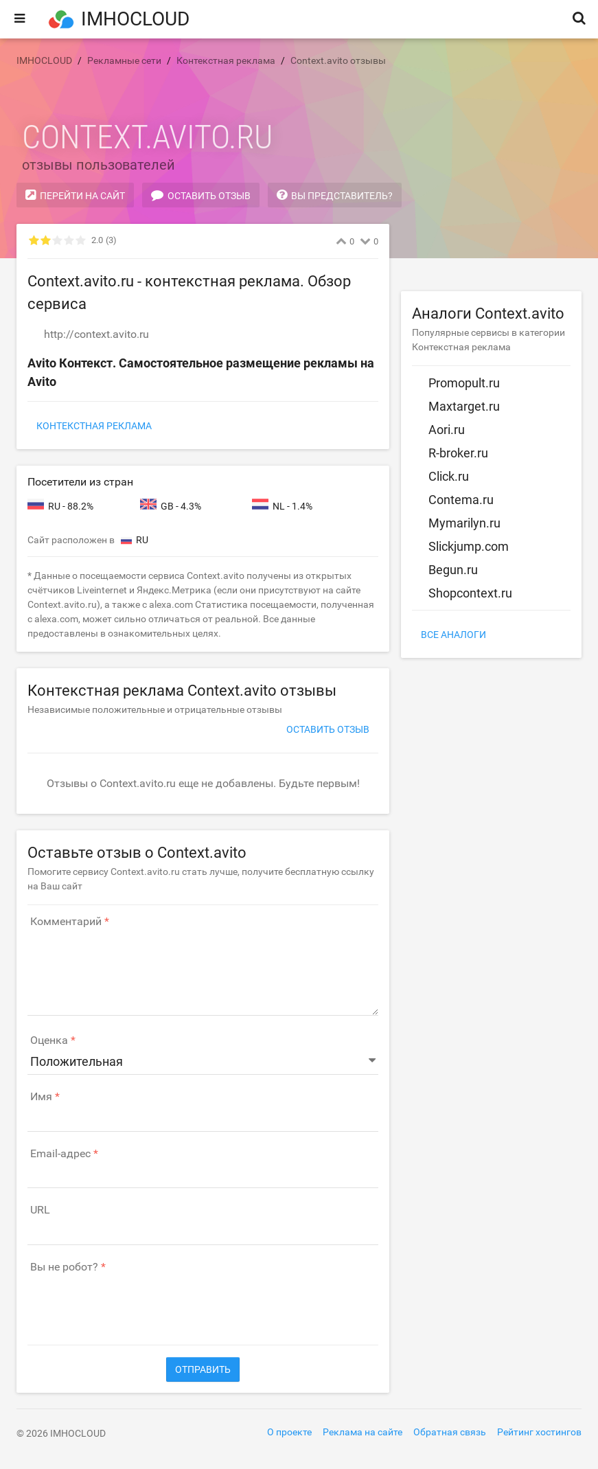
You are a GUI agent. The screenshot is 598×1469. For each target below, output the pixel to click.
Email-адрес (60, 1153)
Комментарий (66, 921)
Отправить (203, 1369)
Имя (41, 1096)
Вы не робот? (64, 1267)
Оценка (49, 1040)
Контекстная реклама (94, 425)
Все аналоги (453, 634)
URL (40, 1210)
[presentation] (131, 1302)
